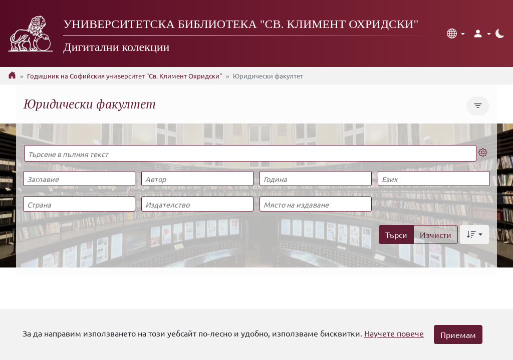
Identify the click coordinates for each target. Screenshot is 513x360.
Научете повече (394, 333)
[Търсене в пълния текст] (250, 153)
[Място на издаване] (315, 204)
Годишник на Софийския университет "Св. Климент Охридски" (124, 76)
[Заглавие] (79, 178)
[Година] (315, 178)
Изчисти (435, 235)
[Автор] (197, 178)
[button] (456, 34)
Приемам (458, 335)
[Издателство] (197, 204)
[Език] (433, 178)
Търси (396, 235)
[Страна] (79, 204)
